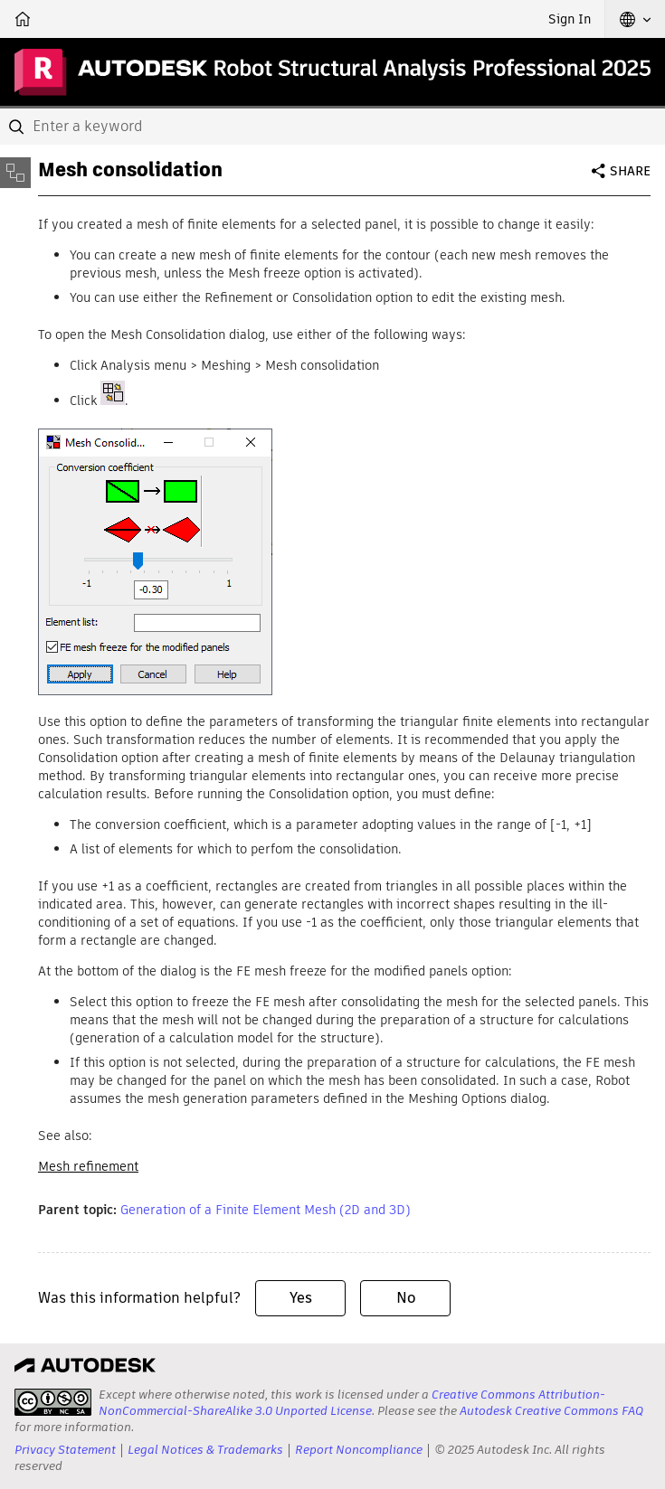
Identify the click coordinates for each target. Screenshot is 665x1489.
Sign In (569, 19)
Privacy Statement (65, 1449)
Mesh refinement (88, 1166)
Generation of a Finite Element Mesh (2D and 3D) (265, 1210)
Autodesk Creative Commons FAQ (551, 1410)
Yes (301, 1297)
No (405, 1297)
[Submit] (18, 126)
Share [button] (630, 171)
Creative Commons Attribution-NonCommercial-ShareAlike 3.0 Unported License (352, 1402)
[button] (635, 19)
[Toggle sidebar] (15, 172)
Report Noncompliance (359, 1449)
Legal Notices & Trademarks (205, 1449)
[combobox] (332, 126)
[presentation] (52, 1402)
